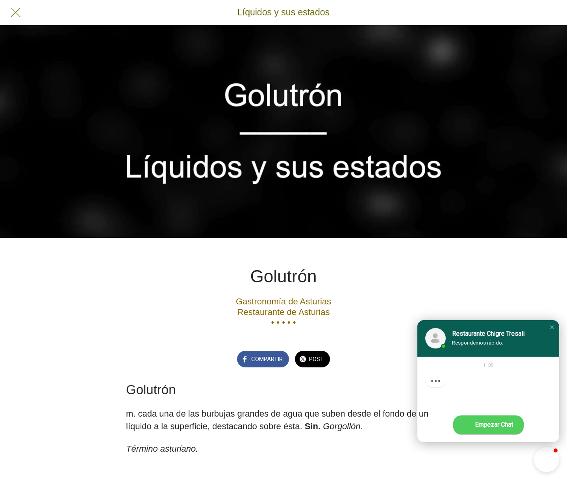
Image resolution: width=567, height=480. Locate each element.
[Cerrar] (15, 12)
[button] (552, 327)
